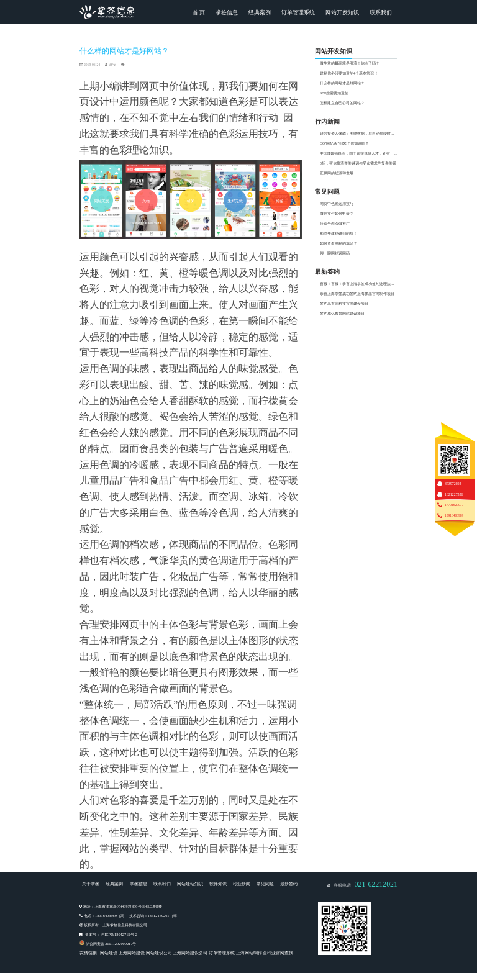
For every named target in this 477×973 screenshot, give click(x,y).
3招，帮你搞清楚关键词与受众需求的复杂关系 (358, 163)
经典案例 (259, 12)
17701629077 (454, 505)
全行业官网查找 (278, 953)
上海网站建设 (132, 953)
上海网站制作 (249, 953)
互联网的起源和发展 (336, 173)
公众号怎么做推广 (335, 223)
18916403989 (454, 515)
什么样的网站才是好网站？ (342, 83)
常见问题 (265, 884)
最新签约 (289, 884)
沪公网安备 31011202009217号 (111, 943)
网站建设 (108, 953)
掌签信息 (227, 12)
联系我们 (381, 12)
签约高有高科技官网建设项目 (344, 303)
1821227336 (454, 494)
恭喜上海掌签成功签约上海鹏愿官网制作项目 (357, 294)
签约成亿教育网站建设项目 (342, 313)
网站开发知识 (342, 12)
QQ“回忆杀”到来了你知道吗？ (344, 143)
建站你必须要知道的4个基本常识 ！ (349, 73)
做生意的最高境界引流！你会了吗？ (349, 63)
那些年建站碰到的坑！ (338, 233)
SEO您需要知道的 (334, 93)
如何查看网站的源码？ (338, 243)
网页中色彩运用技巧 (336, 204)
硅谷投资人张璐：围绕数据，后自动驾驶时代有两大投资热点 (359, 133)
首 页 (199, 12)
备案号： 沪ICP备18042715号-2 (111, 934)
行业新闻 (241, 884)
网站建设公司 (159, 953)
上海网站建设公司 (190, 953)
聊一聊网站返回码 (335, 253)
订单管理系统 (298, 12)
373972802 (453, 484)
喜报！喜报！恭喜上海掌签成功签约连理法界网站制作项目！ (359, 284)
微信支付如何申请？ (336, 213)
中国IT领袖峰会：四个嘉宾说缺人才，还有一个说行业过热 (359, 153)
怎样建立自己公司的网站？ (342, 103)
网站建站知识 (190, 884)
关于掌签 (90, 884)
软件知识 (218, 884)
